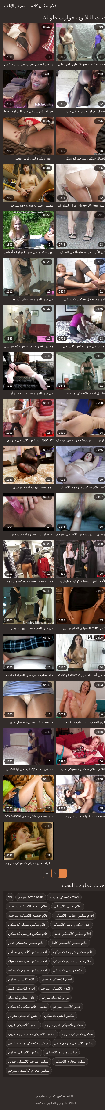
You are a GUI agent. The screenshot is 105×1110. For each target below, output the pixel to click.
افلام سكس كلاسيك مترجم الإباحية (28, 6)
